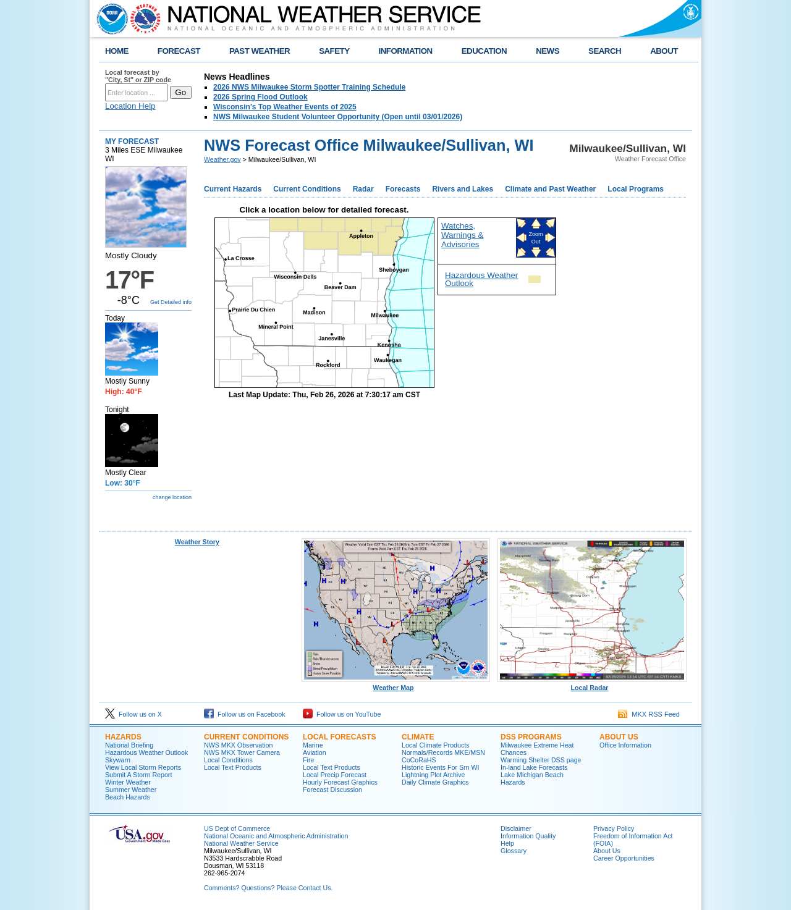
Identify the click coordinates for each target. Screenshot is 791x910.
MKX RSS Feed (649, 714)
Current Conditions (307, 189)
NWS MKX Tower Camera (242, 752)
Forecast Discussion (332, 789)
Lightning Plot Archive (433, 774)
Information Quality (528, 836)
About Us (618, 737)
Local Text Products (232, 767)
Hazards (123, 737)
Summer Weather (130, 789)
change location (172, 497)
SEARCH (604, 51)
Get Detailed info (171, 302)
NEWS (547, 51)
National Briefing (129, 745)
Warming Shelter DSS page (541, 760)
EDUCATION (484, 51)
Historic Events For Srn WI (441, 767)
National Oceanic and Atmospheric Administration (276, 836)
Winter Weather (128, 782)
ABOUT (664, 51)
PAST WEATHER (259, 51)
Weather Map (396, 684)
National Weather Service (241, 843)
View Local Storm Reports (143, 767)
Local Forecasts (339, 737)
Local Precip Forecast (334, 774)
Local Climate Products (436, 745)
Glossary (514, 850)
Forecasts (403, 189)
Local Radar (592, 684)
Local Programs (635, 189)
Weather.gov (222, 159)
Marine (313, 745)
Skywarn (117, 760)
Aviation (314, 752)
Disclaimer (516, 828)
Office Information (625, 745)
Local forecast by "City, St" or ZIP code (138, 76)
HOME (117, 51)
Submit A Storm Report (138, 774)
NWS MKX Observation (238, 745)
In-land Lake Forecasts (534, 767)
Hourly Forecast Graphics (340, 782)
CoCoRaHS (419, 760)
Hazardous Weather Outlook (481, 279)
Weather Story (197, 542)
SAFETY (334, 51)
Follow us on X (133, 714)
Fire (308, 760)
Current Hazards (232, 189)
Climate (418, 737)
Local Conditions (228, 760)
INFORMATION (406, 51)
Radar (363, 189)
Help (507, 843)
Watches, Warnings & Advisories (462, 235)
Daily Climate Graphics (435, 782)
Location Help (130, 106)
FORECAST (179, 51)
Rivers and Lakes (462, 189)
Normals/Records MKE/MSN (443, 752)
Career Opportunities (623, 858)
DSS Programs (531, 737)
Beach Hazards (127, 797)
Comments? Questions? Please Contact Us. (268, 887)
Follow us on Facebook (245, 714)
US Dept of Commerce (237, 828)
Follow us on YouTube (342, 714)
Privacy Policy (613, 828)
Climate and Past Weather (550, 189)
